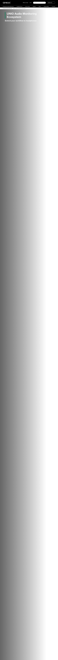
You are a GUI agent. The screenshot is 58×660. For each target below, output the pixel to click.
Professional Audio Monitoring (8, 6)
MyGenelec (50, 2)
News (40, 6)
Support (34, 6)
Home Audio (27, 6)
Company (53, 6)
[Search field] (39, 3)
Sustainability (46, 6)
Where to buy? (25, 2)
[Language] (30, 2)
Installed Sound (19, 6)
